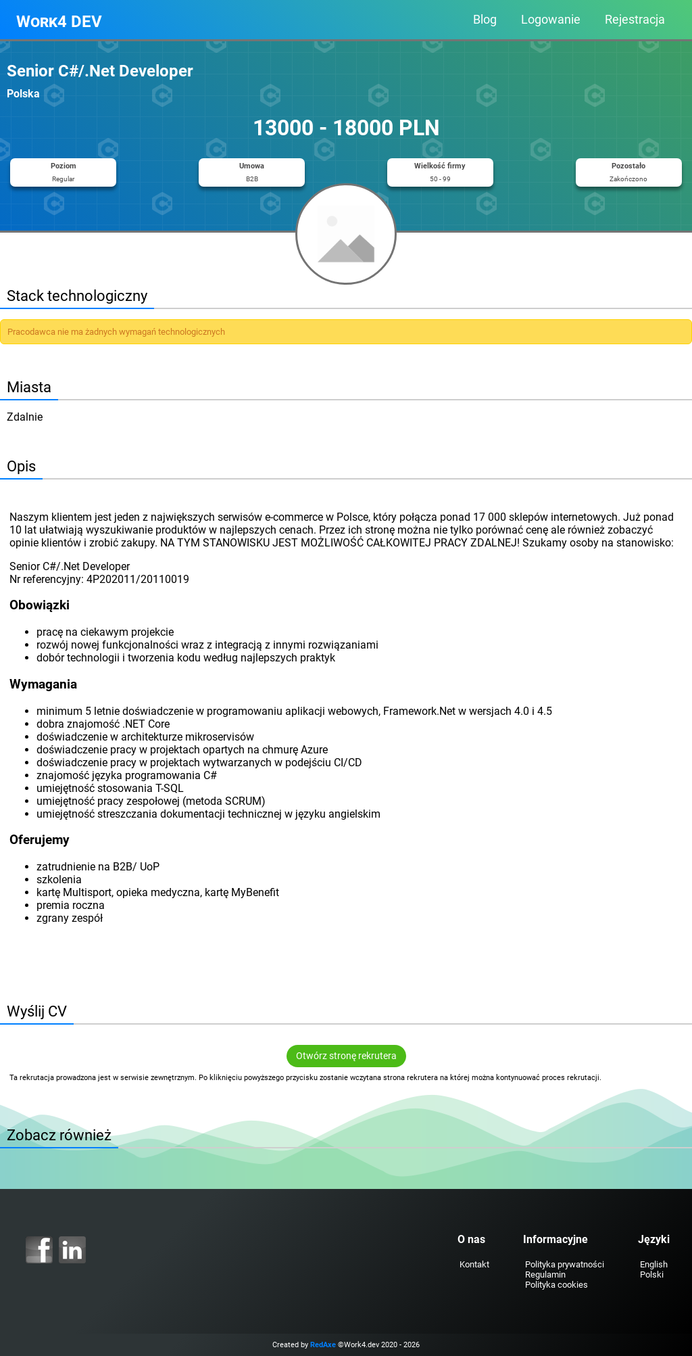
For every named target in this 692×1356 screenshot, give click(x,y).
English (654, 1264)
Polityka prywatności (564, 1264)
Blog (485, 19)
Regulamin (545, 1274)
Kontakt (474, 1264)
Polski (652, 1274)
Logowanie (550, 19)
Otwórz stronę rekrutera (346, 1056)
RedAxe (323, 1344)
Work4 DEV (59, 21)
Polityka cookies (556, 1285)
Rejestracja (635, 19)
